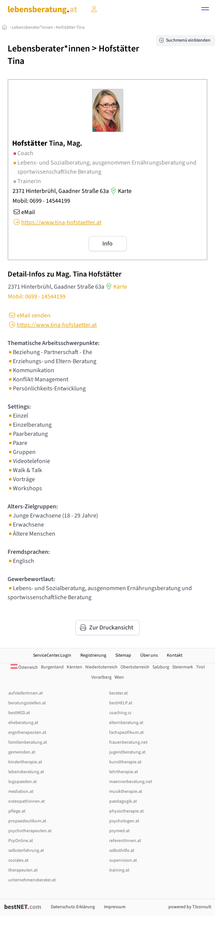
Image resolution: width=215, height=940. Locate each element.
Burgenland (52, 667)
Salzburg (160, 667)
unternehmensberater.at (32, 880)
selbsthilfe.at (121, 850)
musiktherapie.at (125, 791)
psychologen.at (124, 821)
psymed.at (119, 831)
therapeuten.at (23, 870)
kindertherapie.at (25, 762)
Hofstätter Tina (70, 27)
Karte (120, 191)
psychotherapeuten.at (30, 831)
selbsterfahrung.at (26, 850)
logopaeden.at (22, 781)
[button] (205, 9)
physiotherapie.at (126, 811)
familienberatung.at (27, 742)
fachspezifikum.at (126, 732)
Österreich (24, 667)
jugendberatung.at (127, 752)
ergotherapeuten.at (27, 732)
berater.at (118, 693)
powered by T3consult (189, 907)
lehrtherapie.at (123, 772)
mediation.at (20, 791)
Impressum (115, 907)
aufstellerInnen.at (25, 693)
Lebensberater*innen (32, 27)
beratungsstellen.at (27, 703)
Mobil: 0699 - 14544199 (41, 201)
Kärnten (74, 667)
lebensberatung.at (26, 772)
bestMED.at (19, 713)
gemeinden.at (21, 752)
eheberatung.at (23, 722)
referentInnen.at (125, 840)
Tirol (200, 667)
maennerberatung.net (130, 781)
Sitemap (123, 655)
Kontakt (174, 655)
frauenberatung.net (128, 742)
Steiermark (182, 667)
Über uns (149, 655)
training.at (119, 870)
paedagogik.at (123, 801)
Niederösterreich (101, 667)
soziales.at (18, 860)
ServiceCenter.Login (52, 655)
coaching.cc (120, 713)
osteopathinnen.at (26, 801)
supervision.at (123, 860)
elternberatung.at (126, 722)
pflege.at (16, 811)
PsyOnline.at (20, 840)
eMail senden (29, 315)
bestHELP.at (120, 703)
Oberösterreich (135, 667)
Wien (119, 677)
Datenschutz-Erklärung (73, 907)
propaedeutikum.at (27, 821)
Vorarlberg (101, 677)
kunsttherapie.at (125, 762)
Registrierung (93, 655)
